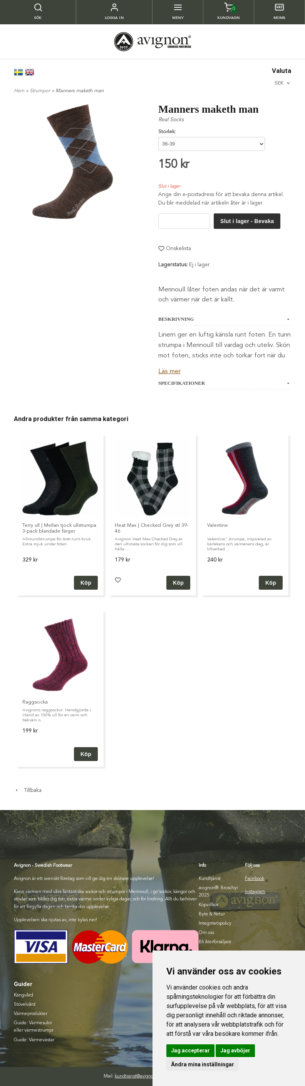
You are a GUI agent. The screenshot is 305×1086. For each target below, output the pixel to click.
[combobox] (283, 83)
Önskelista (174, 248)
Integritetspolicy (215, 923)
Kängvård (23, 995)
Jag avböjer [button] (235, 1050)
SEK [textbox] (279, 82)
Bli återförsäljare (215, 942)
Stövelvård (24, 1004)
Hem (19, 90)
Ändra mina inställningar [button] (202, 1064)
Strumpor (41, 90)
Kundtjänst (210, 878)
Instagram (255, 892)
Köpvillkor (208, 905)
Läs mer (169, 371)
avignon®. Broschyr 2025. (218, 892)
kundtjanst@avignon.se (138, 1076)
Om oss (206, 932)
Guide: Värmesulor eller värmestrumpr (34, 1027)
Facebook (254, 878)
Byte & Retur (212, 914)
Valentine (217, 525)
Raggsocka (35, 702)
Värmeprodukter (30, 1014)
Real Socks (171, 119)
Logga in (114, 18)
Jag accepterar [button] (190, 1050)
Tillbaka (28, 790)
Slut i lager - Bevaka (247, 221)
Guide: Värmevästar (34, 1040)
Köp (178, 583)
